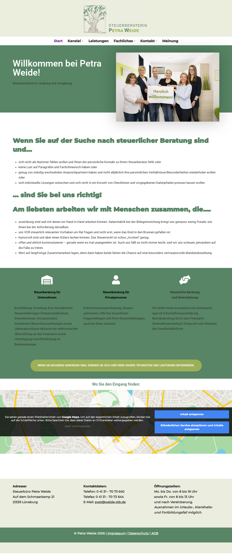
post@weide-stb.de (110, 503)
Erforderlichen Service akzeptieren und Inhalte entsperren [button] (192, 428)
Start (58, 41)
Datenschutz (138, 535)
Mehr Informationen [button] (77, 428)
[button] (82, 41)
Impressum (116, 535)
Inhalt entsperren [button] (192, 416)
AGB (154, 535)
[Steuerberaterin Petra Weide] (116, 18)
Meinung (170, 41)
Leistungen (98, 41)
